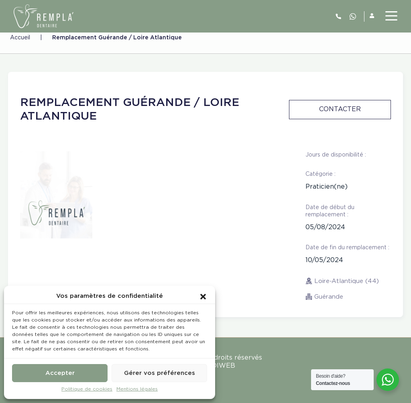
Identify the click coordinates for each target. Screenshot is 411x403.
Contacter (340, 109)
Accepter (60, 373)
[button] (203, 296)
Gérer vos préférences (159, 373)
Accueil (20, 37)
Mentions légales (137, 389)
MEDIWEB (218, 366)
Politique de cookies (86, 389)
